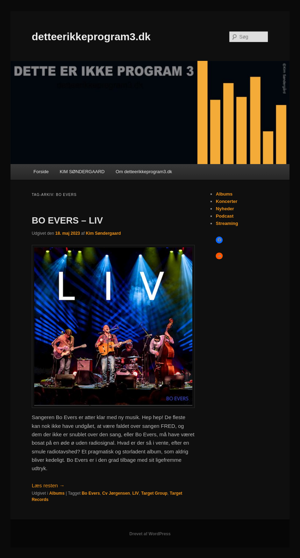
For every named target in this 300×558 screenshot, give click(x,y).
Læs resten (48, 485)
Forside (41, 171)
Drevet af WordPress (150, 533)
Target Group (154, 493)
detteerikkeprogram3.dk (91, 36)
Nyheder (225, 208)
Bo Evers (91, 493)
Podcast (225, 216)
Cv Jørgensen (116, 493)
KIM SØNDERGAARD (82, 171)
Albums (57, 493)
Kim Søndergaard (103, 233)
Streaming (227, 223)
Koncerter (226, 201)
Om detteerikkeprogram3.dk (144, 171)
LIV (135, 493)
